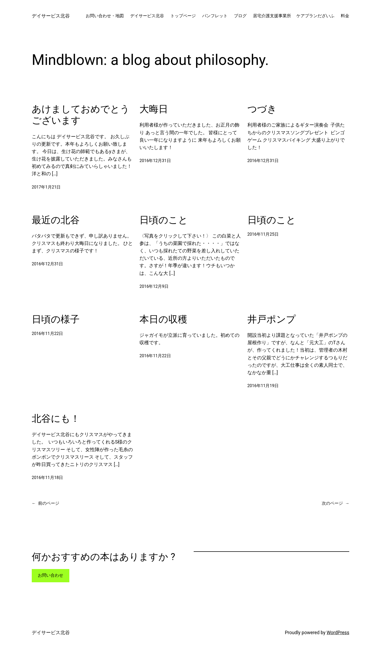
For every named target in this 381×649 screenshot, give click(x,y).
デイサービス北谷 (51, 16)
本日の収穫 (163, 319)
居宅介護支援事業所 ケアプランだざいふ (293, 16)
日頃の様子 (56, 319)
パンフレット (215, 16)
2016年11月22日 (47, 333)
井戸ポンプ (271, 319)
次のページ (335, 503)
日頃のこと (163, 220)
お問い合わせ (50, 575)
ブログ (240, 16)
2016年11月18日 (47, 477)
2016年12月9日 (153, 286)
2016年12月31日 (155, 160)
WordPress (337, 632)
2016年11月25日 (263, 234)
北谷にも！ (56, 418)
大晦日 (153, 109)
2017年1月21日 (46, 187)
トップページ (183, 16)
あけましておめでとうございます (81, 115)
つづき (262, 109)
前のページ (45, 503)
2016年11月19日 (263, 385)
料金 (345, 16)
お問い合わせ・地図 (105, 16)
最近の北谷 (56, 220)
